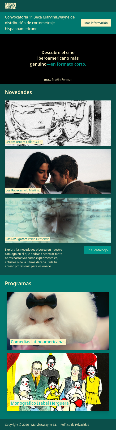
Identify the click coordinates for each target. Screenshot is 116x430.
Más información (96, 23)
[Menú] (111, 6)
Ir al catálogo (97, 250)
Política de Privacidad (74, 425)
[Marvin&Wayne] (10, 6)
